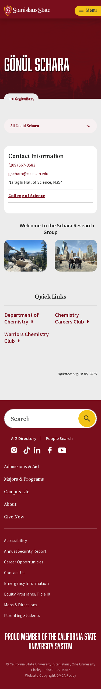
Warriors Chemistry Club (26, 337)
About (10, 504)
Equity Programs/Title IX (27, 594)
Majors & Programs (24, 479)
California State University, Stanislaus (40, 664)
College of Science (26, 195)
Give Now (14, 517)
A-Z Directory (23, 438)
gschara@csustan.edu (28, 173)
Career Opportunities (23, 561)
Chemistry (24, 98)
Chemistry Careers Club (71, 318)
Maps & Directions (20, 604)
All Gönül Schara (24, 125)
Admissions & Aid (21, 466)
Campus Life (16, 492)
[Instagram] (16, 452)
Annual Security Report (25, 551)
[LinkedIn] (37, 452)
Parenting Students (22, 615)
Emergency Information (26, 583)
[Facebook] (52, 452)
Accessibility (15, 540)
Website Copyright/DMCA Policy (50, 675)
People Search (59, 438)
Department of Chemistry (21, 318)
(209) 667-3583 (21, 165)
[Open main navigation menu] (88, 11)
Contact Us (14, 572)
